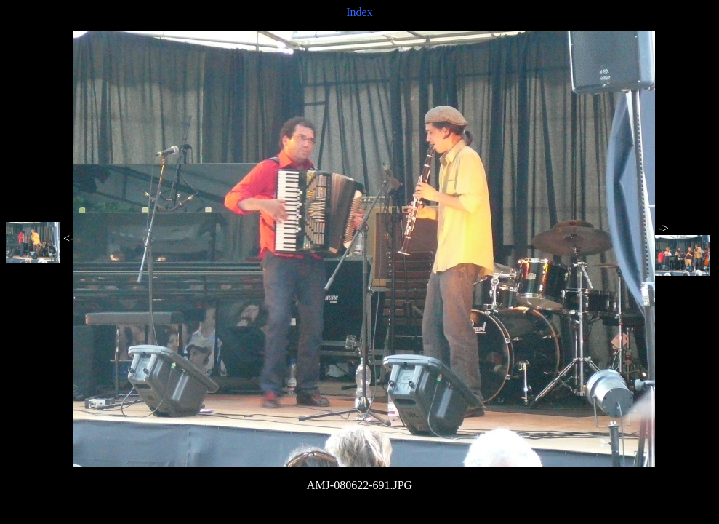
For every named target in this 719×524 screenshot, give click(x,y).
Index (359, 12)
